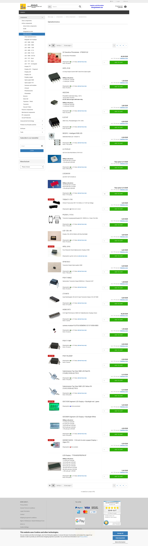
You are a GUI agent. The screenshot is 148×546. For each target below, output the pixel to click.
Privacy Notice (83, 536)
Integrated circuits (28, 31)
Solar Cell (25, 99)
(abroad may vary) (82, 61)
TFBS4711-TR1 (68, 199)
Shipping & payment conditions (28, 517)
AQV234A (66, 92)
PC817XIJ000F (68, 356)
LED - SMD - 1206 (29, 47)
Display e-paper (29, 77)
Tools (21, 132)
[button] (111, 1)
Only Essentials (120, 538)
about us (22, 524)
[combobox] (59, 45)
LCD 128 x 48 (67, 231)
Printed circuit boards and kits (28, 124)
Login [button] (118, 1)
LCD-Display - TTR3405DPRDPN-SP (74, 455)
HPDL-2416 (66, 246)
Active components (27, 23)
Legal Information (25, 511)
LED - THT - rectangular (31, 64)
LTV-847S (66, 294)
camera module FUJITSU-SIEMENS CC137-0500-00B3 (80, 325)
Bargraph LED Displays (31, 39)
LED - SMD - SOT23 (30, 55)
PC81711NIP (67, 341)
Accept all (120, 533)
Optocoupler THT (29, 82)
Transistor (26, 104)
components (23, 17)
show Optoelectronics (30, 36)
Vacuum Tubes (27, 107)
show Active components (30, 26)
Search (22, 12)
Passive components (27, 109)
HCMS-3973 (67, 309)
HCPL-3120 (66, 68)
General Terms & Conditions (27, 508)
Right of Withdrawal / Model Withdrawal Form (32, 521)
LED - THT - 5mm (29, 61)
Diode (24, 28)
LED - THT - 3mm (29, 58)
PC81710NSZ (67, 278)
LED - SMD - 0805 (29, 45)
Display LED (28, 72)
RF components (26, 115)
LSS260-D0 (66, 173)
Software (22, 128)
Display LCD (28, 74)
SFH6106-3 (66, 262)
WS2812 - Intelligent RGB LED (72, 133)
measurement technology (27, 121)
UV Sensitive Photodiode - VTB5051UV (75, 52)
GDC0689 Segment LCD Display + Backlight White (79, 417)
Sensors (25, 96)
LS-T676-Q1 (67, 149)
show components (27, 20)
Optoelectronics (27, 34)
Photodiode (28, 93)
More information (120, 542)
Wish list (125, 1)
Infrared (27, 88)
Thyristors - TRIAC (28, 101)
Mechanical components (28, 112)
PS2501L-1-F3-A (68, 215)
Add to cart (119, 62)
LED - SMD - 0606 (29, 42)
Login (32, 150)
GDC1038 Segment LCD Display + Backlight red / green (81, 401)
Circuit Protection (26, 117)
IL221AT (65, 117)
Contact (22, 514)
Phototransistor (29, 90)
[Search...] (50, 6)
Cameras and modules (31, 85)
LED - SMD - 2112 (29, 50)
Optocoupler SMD (29, 80)
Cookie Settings (24, 527)
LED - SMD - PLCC (29, 53)
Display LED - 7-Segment (31, 69)
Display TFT (28, 66)
